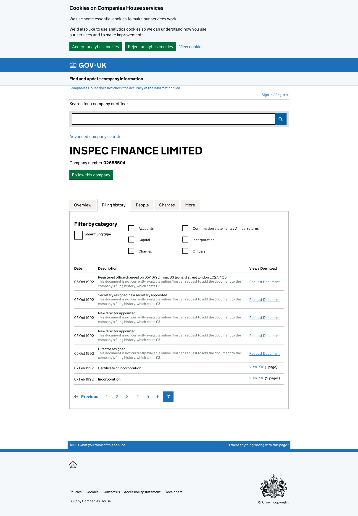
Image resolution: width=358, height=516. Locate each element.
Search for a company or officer (98, 103)
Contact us (111, 492)
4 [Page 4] (137, 396)
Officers (193, 252)
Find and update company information (106, 78)
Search (281, 119)
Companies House (96, 501)
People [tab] (142, 205)
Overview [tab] (83, 205)
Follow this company (91, 174)
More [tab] (190, 205)
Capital (139, 240)
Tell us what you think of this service (97, 445)
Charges (140, 252)
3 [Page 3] (127, 396)
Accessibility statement (142, 492)
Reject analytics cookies (150, 46)
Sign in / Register (275, 95)
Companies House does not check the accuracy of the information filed (124, 88)
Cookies (92, 492)
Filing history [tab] (114, 205)
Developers (173, 492)
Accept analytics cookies (95, 46)
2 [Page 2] (117, 396)
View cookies (191, 46)
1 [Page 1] (107, 396)
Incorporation (198, 240)
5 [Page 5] (148, 396)
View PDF (257, 367)
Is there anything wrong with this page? (258, 445)
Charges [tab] (167, 205)
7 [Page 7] (168, 396)
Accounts (141, 229)
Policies (75, 492)
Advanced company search (94, 136)
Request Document (264, 282)
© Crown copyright (273, 502)
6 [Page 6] (158, 396)
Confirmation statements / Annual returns (220, 229)
